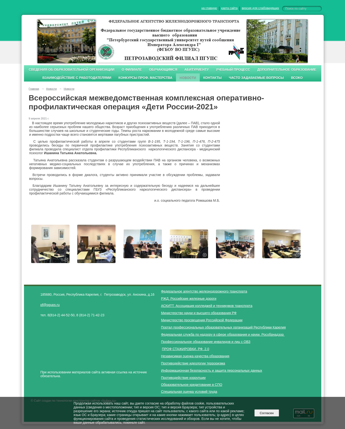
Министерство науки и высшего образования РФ (198, 313)
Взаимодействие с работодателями (76, 78)
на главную (209, 8)
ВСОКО (297, 78)
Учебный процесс (233, 69)
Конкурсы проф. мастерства (145, 78)
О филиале (132, 69)
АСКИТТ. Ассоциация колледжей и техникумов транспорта (206, 306)
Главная (34, 88)
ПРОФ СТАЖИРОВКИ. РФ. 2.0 (185, 349)
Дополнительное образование (286, 69)
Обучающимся (163, 69)
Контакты (212, 78)
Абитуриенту (196, 69)
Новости (188, 78)
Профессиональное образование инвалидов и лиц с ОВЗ (205, 342)
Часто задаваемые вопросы (256, 78)
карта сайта (229, 8)
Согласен (266, 413)
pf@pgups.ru (49, 305)
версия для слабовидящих (260, 8)
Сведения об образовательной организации (72, 69)
